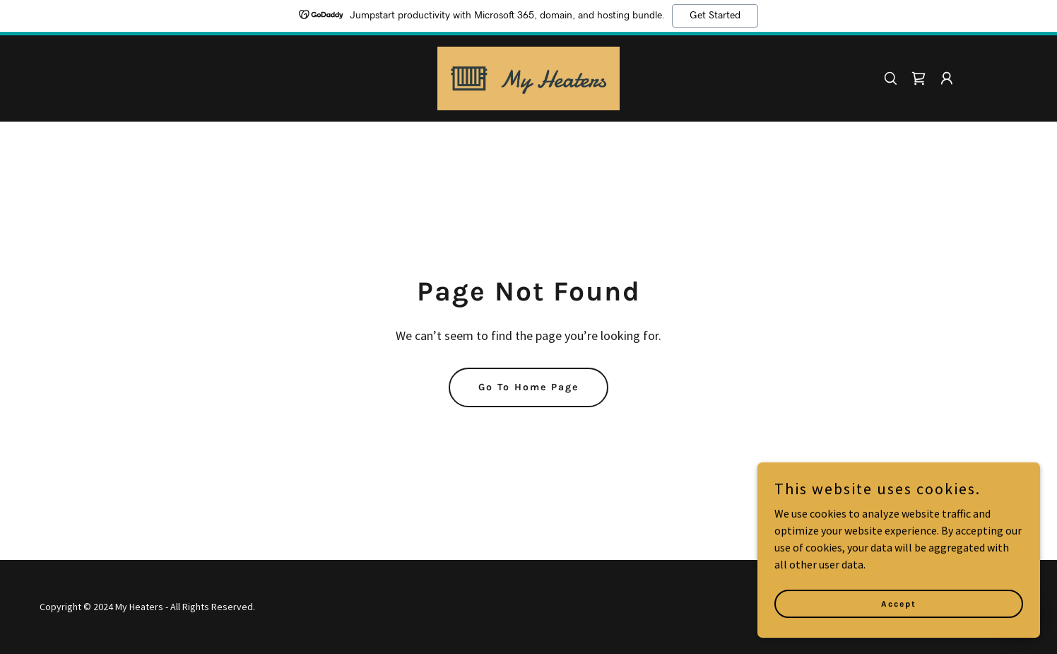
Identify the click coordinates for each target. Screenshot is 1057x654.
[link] (528, 77)
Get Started (715, 16)
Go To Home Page (528, 387)
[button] (947, 78)
